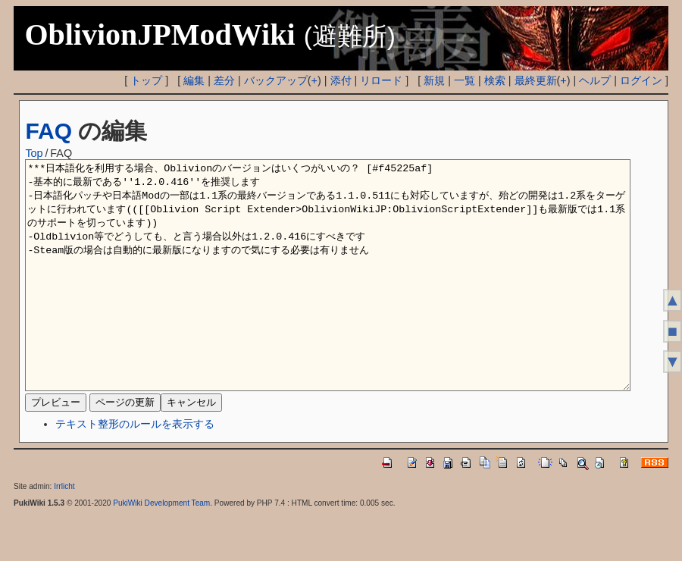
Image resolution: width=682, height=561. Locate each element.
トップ (146, 80)
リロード (381, 80)
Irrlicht (64, 532)
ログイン (641, 80)
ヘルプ (595, 80)
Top (33, 153)
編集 (194, 80)
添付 (341, 80)
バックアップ (276, 80)
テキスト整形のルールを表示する (134, 469)
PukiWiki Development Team (161, 548)
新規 (434, 80)
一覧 (464, 80)
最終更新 (536, 80)
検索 (494, 80)
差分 (224, 80)
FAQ (48, 130)
